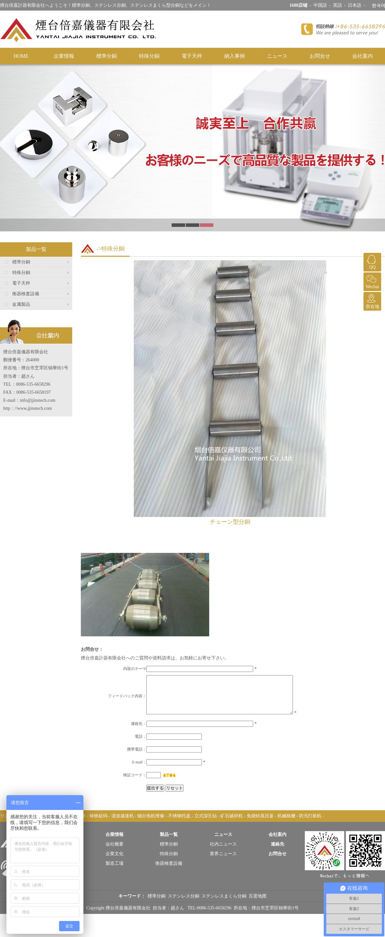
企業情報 (64, 56)
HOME (21, 56)
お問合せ (320, 56)
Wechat (372, 280)
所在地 (372, 300)
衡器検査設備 (25, 293)
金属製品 (21, 304)
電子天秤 (192, 56)
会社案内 (362, 56)
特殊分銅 (149, 56)
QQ (372, 261)
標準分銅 (106, 56)
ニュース (277, 56)
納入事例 (234, 56)
